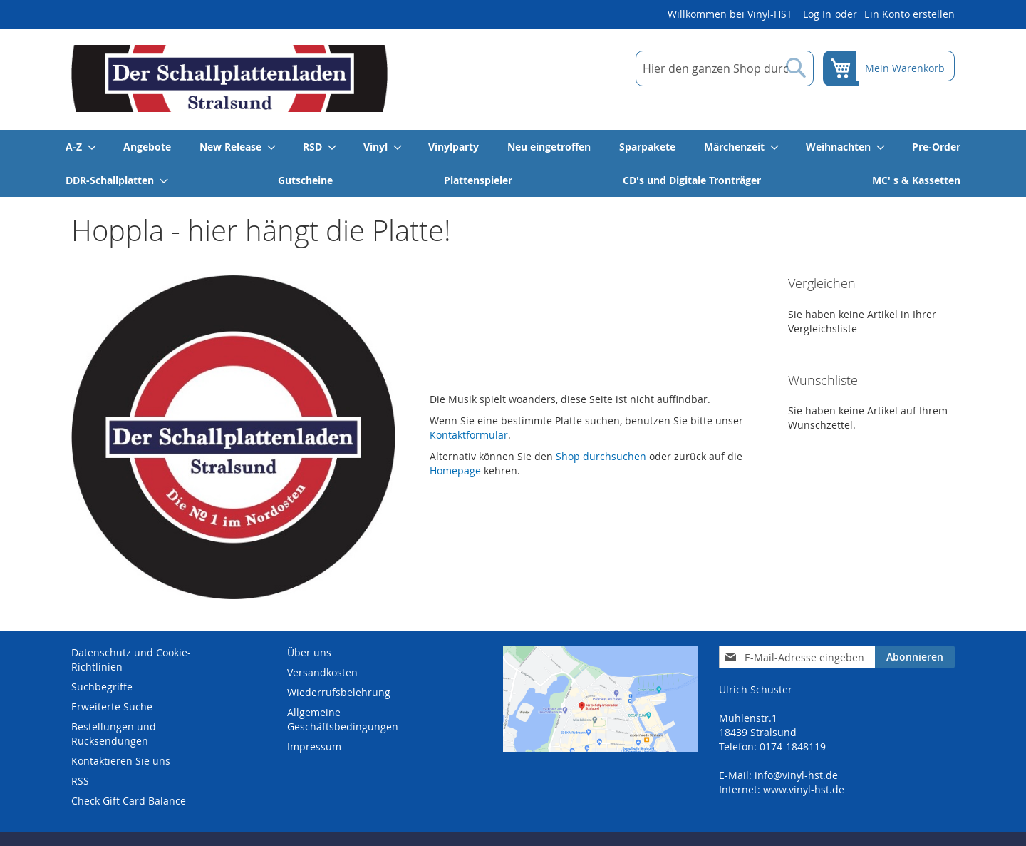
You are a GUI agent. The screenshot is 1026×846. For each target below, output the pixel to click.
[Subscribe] (915, 657)
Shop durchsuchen (601, 456)
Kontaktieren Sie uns (120, 761)
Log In (817, 14)
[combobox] (722, 68)
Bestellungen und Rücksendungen (113, 734)
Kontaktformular (469, 435)
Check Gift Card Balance (128, 800)
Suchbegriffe (102, 686)
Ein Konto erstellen (909, 14)
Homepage (455, 470)
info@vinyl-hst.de (796, 775)
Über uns (309, 652)
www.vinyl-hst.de (803, 789)
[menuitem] (80, 146)
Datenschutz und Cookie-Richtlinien (131, 659)
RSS (80, 781)
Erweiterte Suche (111, 706)
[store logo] (229, 78)
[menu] (513, 163)
